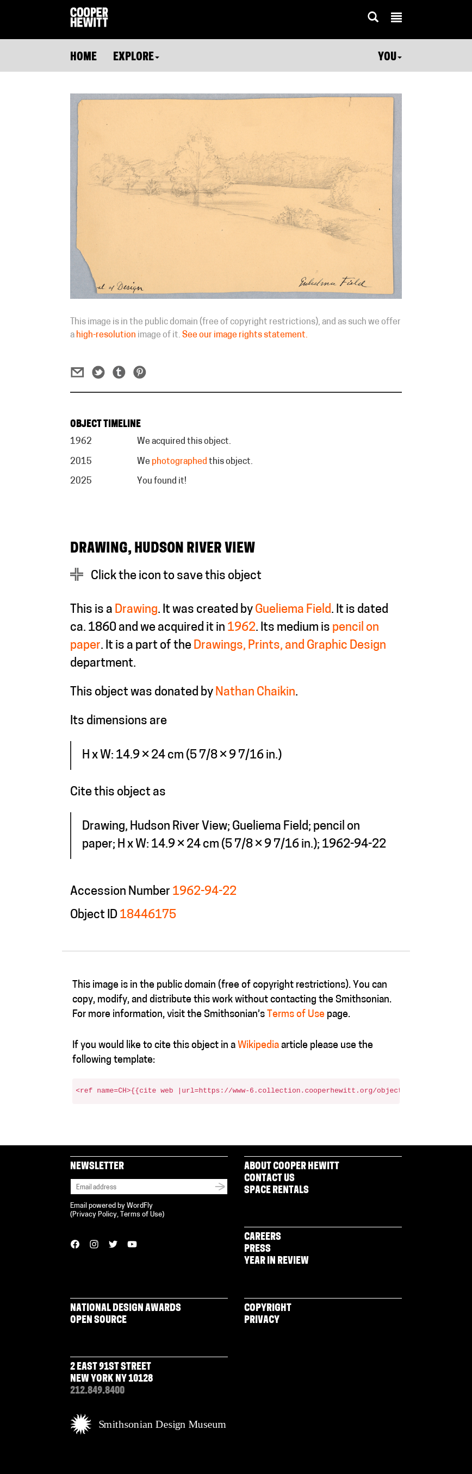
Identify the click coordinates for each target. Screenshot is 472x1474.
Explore (136, 57)
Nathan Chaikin (255, 692)
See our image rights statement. (245, 335)
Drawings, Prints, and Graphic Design (290, 645)
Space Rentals (276, 1191)
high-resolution (106, 335)
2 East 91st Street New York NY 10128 (111, 1373)
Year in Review (276, 1261)
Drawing (136, 610)
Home (83, 57)
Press (257, 1249)
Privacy (262, 1320)
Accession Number (120, 892)
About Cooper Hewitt (291, 1167)
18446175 (148, 915)
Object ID (93, 915)
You (390, 57)
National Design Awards (125, 1308)
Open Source (98, 1320)
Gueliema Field (293, 610)
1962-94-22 (204, 892)
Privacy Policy (94, 1214)
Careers (262, 1237)
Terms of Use (296, 1014)
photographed (179, 461)
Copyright (267, 1308)
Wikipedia (258, 1045)
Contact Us (269, 1179)
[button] (396, 19)
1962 (241, 628)
